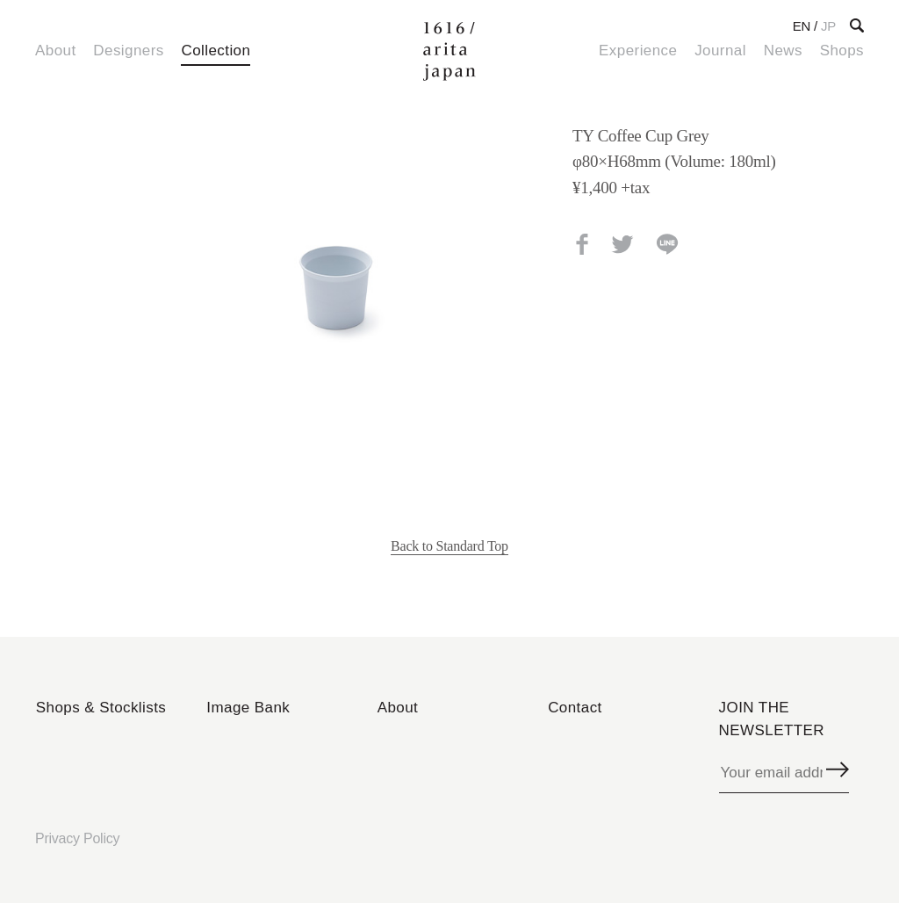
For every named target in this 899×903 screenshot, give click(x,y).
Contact (575, 707)
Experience (638, 50)
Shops (842, 50)
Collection (215, 50)
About (55, 50)
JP (828, 25)
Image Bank (248, 707)
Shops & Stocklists (101, 707)
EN (801, 25)
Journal (720, 50)
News (783, 50)
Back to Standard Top (449, 545)
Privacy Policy (77, 838)
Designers (128, 50)
